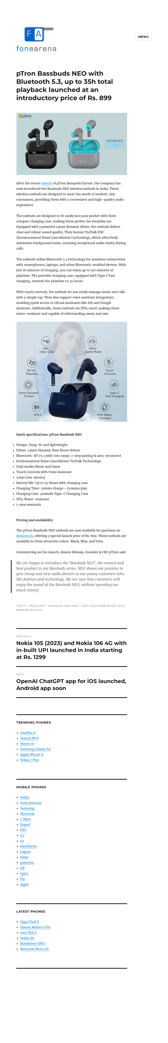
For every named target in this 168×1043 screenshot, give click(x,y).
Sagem (25, 852)
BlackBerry (28, 846)
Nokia (24, 797)
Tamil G (21, 605)
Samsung (27, 808)
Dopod (25, 824)
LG (22, 835)
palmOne (27, 862)
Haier (24, 857)
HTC (23, 830)
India (67, 605)
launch (46, 183)
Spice (24, 873)
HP (22, 868)
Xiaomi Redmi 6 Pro (35, 927)
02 (22, 841)
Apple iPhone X (31, 754)
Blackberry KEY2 (33, 943)
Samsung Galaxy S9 (35, 749)
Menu (143, 37)
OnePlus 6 (28, 733)
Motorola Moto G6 (34, 949)
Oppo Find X (29, 922)
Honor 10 (27, 744)
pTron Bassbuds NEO (103, 605)
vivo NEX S (28, 933)
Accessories (55, 605)
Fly (22, 879)
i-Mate (25, 819)
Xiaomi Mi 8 (29, 738)
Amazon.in (24, 536)
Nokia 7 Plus (29, 760)
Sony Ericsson (31, 803)
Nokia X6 (27, 938)
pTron (85, 605)
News (75, 605)
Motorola (27, 814)
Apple (24, 884)
